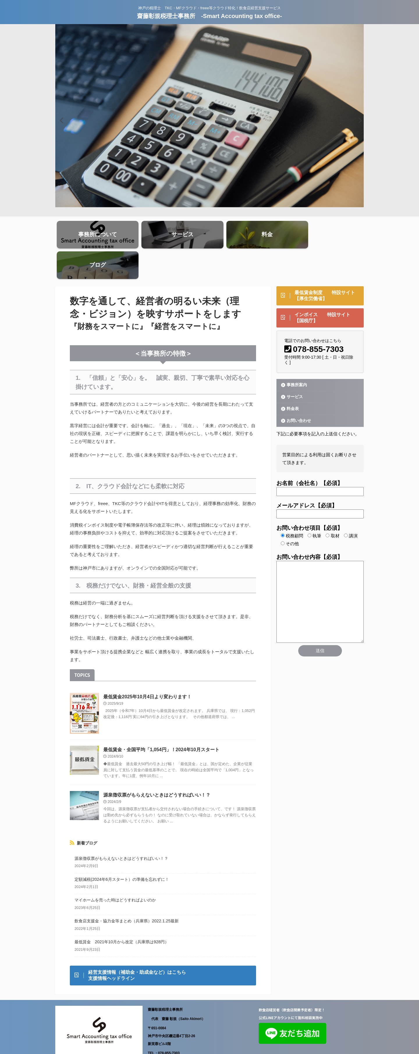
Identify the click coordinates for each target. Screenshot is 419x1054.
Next (358, 120)
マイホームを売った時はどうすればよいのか (115, 871)
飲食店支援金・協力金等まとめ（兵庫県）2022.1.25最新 (126, 892)
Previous (60, 120)
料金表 (292, 379)
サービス (293, 368)
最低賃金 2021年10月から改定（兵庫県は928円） (121, 912)
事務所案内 (295, 356)
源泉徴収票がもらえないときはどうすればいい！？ (156, 765)
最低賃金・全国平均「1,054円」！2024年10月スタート (161, 720)
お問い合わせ (297, 391)
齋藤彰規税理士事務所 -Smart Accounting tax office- (209, 16)
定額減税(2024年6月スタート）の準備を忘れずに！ (121, 850)
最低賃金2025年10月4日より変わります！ (147, 667)
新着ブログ (87, 814)
